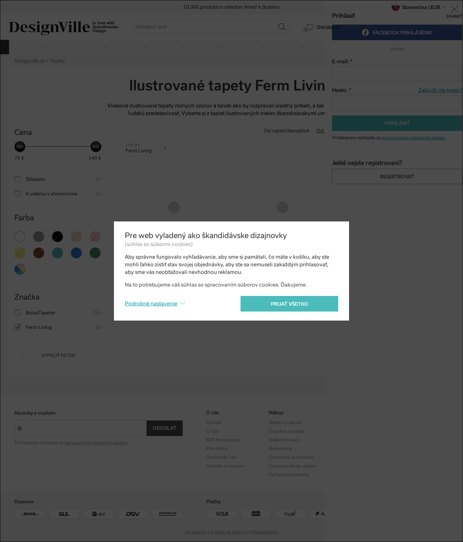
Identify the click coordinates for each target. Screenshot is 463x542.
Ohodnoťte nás (221, 457)
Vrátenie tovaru (284, 440)
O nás (212, 431)
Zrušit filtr (166, 145)
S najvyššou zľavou (427, 131)
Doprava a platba (287, 431)
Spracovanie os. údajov (293, 466)
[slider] (19, 146)
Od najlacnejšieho (336, 131)
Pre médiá (217, 448)
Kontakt (214, 422)
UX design (195, 532)
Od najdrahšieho (381, 131)
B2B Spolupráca (223, 440)
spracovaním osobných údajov (96, 442)
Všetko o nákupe (285, 422)
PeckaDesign (265, 532)
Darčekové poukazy (289, 474)
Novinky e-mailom (34, 413)
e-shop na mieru (227, 532)
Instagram (404, 422)
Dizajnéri (340, 431)
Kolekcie (339, 422)
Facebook (403, 431)
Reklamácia (280, 448)
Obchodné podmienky (292, 457)
